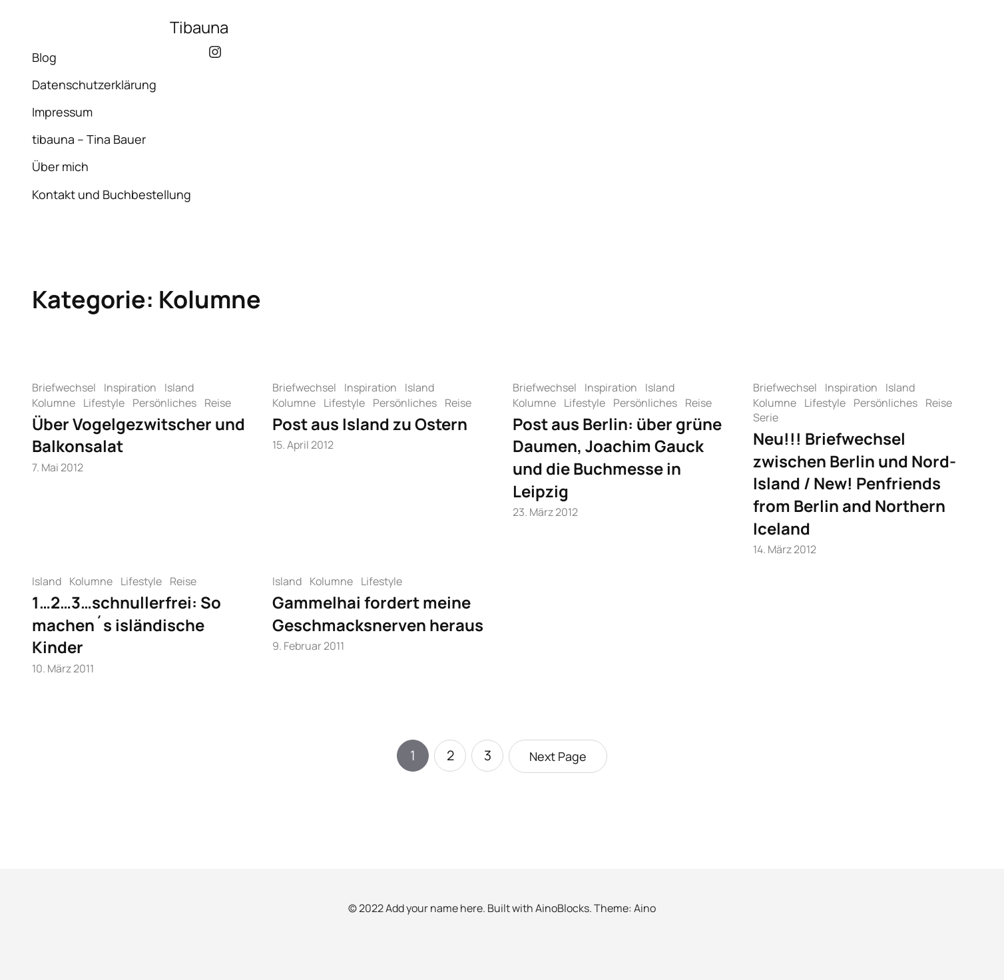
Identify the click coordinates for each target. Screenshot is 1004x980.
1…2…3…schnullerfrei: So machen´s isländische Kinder (126, 624)
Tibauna (199, 27)
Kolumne (53, 402)
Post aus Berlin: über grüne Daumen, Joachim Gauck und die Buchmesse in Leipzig (617, 457)
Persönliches (164, 402)
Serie (765, 417)
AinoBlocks (562, 908)
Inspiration (130, 387)
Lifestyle (104, 402)
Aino (645, 908)
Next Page (558, 756)
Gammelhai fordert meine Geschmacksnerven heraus (377, 613)
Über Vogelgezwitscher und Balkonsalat (138, 435)
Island (179, 387)
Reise (217, 402)
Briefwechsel (64, 387)
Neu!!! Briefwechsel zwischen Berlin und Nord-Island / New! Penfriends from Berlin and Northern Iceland (854, 483)
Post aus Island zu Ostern (369, 424)
